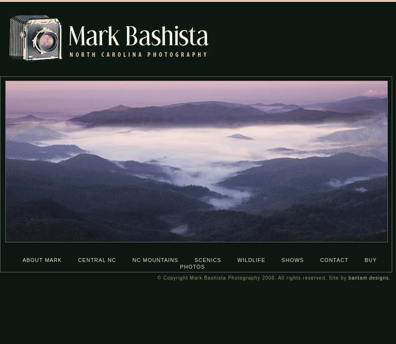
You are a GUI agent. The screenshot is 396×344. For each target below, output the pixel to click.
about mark (42, 260)
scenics (208, 260)
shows (292, 260)
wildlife (252, 260)
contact (334, 260)
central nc (97, 260)
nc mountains (155, 260)
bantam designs (369, 278)
